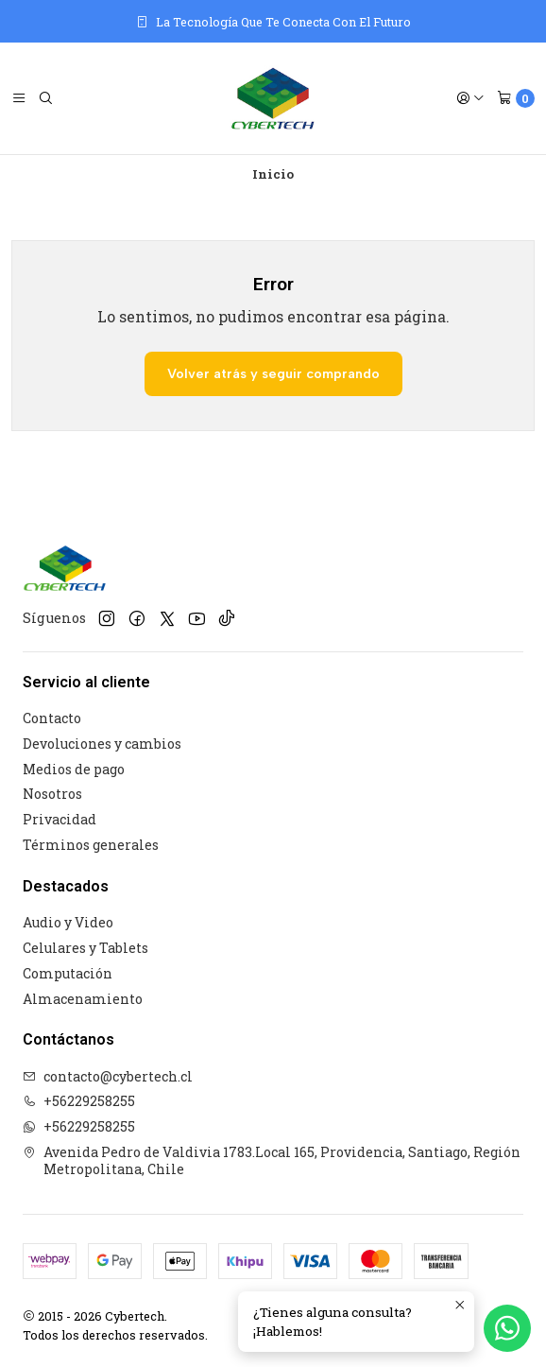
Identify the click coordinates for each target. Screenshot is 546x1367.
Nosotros (52, 794)
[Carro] (516, 98)
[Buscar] (45, 98)
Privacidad (59, 819)
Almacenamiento (83, 999)
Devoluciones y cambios (102, 744)
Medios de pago (74, 769)
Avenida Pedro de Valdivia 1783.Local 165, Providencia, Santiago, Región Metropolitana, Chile (271, 1160)
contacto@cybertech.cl (108, 1076)
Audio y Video (68, 922)
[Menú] (18, 98)
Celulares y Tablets (85, 948)
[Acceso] (470, 98)
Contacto (52, 718)
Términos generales (91, 845)
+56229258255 (79, 1101)
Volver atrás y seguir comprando (273, 373)
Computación (67, 973)
